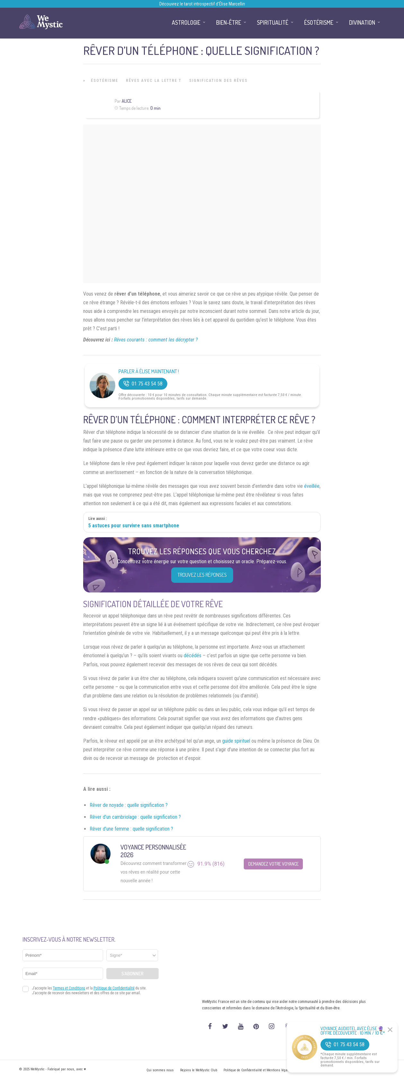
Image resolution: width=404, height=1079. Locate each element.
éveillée (312, 486)
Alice (127, 101)
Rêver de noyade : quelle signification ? (129, 805)
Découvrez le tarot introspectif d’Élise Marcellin (202, 3)
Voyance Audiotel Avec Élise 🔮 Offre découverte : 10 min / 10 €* (353, 1030)
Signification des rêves (218, 80)
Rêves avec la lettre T (153, 80)
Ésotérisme (104, 80)
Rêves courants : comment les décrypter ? (156, 340)
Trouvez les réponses (202, 575)
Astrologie (186, 22)
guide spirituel (236, 741)
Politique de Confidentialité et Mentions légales (258, 1070)
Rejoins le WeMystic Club (198, 1070)
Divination (362, 22)
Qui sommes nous (160, 1070)
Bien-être (228, 22)
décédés (192, 655)
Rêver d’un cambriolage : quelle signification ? (135, 817)
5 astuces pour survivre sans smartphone (133, 525)
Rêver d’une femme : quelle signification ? (131, 829)
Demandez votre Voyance (273, 864)
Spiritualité (272, 22)
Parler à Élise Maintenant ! (149, 371)
